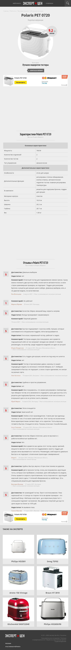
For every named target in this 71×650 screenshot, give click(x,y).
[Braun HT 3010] (52, 578)
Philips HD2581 (18, 561)
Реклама (8, 643)
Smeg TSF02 (52, 561)
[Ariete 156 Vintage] (18, 578)
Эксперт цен (33, 3)
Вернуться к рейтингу (35, 70)
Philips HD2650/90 (52, 624)
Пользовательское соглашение (50, 638)
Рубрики (49, 3)
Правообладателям (60, 641)
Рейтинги (17, 3)
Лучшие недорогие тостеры (35, 65)
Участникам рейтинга (12, 646)
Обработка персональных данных (56, 640)
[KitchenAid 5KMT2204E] (18, 609)
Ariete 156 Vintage (18, 592)
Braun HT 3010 (53, 592)
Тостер (44, 83)
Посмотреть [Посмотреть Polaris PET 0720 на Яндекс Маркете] (20, 82)
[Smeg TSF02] (52, 547)
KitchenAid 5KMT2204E (18, 624)
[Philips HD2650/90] (52, 609)
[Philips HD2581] (18, 547)
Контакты (63, 635)
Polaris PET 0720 (20, 78)
